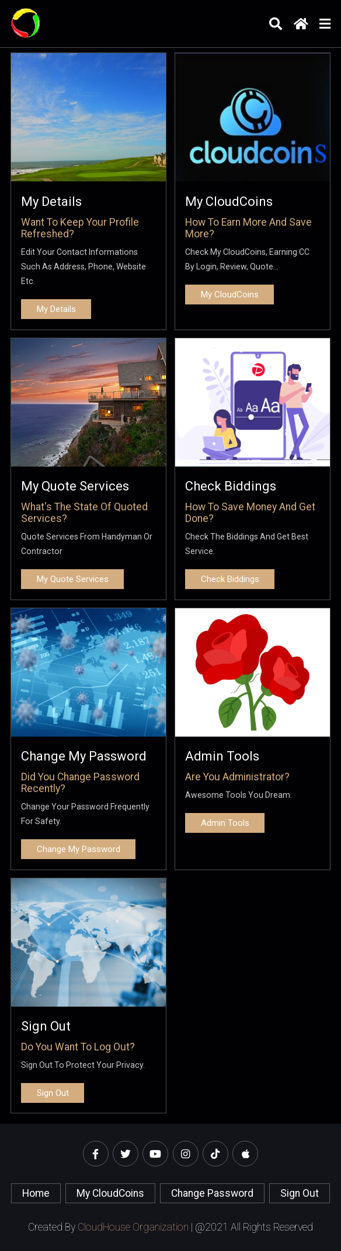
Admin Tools (222, 756)
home (36, 1193)
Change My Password (84, 756)
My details (51, 201)
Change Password (212, 1193)
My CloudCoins (229, 201)
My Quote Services (75, 486)
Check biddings (230, 486)
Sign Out (46, 1026)
